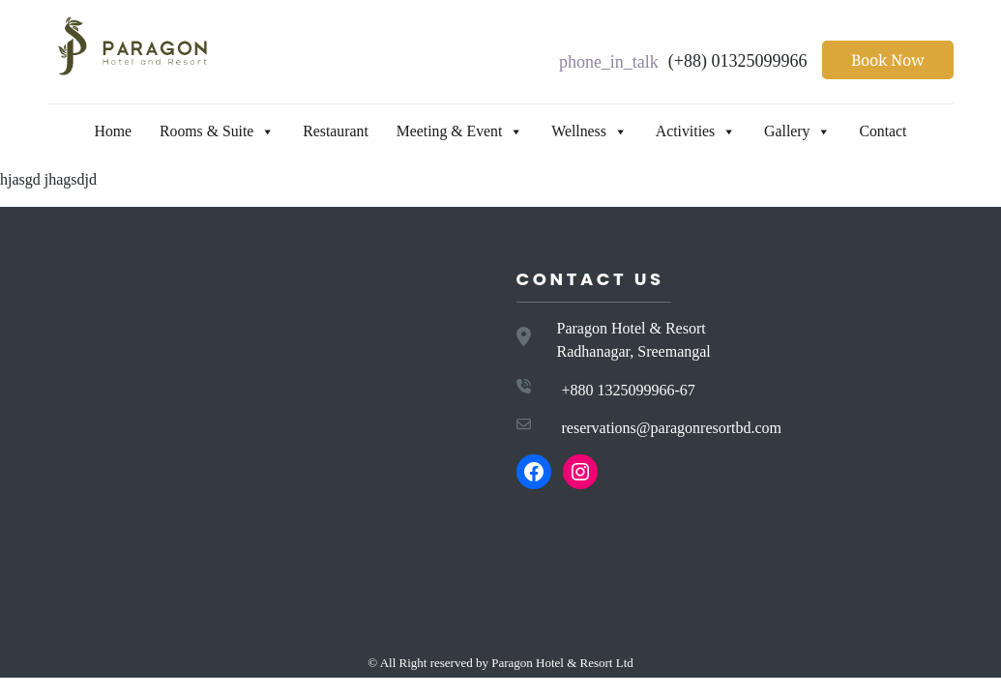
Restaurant (324, 131)
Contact (904, 131)
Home (89, 131)
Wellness (594, 131)
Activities (707, 131)
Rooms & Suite (198, 131)
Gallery (813, 131)
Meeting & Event (457, 131)
